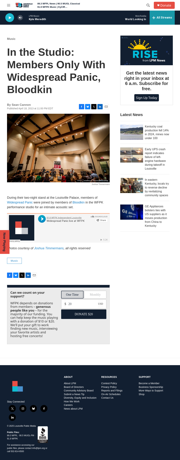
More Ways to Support (151, 390)
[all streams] (162, 18)
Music (11, 39)
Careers (68, 405)
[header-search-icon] (148, 5)
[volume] (20, 18)
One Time (72, 294)
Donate (165, 5)
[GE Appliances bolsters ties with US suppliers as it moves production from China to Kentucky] (131, 212)
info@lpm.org (38, 448)
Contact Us (107, 398)
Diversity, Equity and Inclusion (80, 398)
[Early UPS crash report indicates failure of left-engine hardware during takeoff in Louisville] (131, 155)
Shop (141, 394)
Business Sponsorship (151, 387)
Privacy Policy (109, 387)
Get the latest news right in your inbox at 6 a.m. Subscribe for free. (146, 81)
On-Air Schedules (111, 394)
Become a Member (149, 383)
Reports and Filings (112, 390)
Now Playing (4, 242)
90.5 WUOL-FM (26, 435)
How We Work (71, 401)
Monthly (95, 294)
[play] (9, 18)
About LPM (70, 383)
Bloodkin (78, 202)
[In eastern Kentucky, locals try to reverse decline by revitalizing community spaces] (131, 185)
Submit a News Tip (74, 394)
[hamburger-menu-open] (8, 5)
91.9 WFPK (12, 438)
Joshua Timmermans (49, 248)
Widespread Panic (20, 202)
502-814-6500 (17, 451)
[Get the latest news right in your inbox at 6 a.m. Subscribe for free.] (146, 50)
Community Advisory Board (79, 390)
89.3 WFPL (12, 435)
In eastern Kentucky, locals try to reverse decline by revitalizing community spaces (157, 187)
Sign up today (146, 98)
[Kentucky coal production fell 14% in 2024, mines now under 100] (131, 132)
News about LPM (73, 408)
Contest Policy (109, 383)
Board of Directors (74, 387)
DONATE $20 (84, 314)
